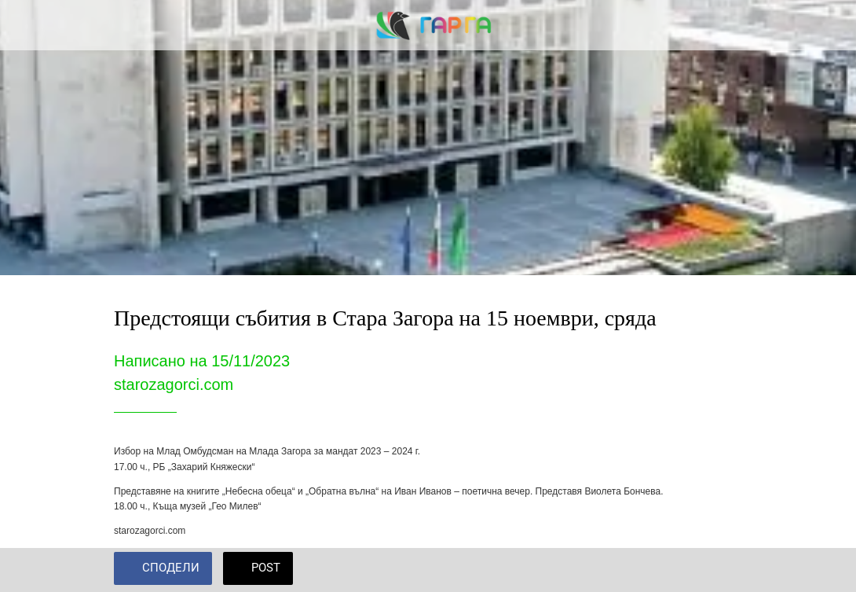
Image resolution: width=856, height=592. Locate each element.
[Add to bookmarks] (723, 570)
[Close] (25, 25)
